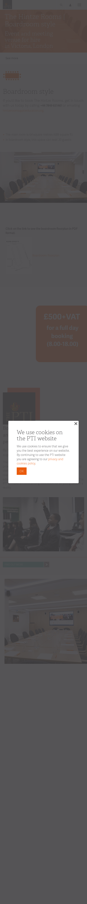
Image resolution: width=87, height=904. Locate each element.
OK (22, 471)
